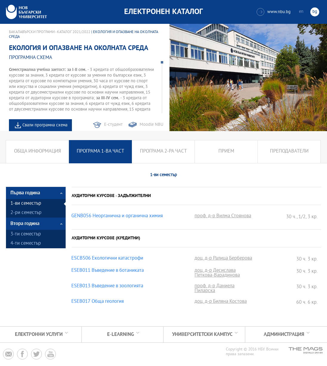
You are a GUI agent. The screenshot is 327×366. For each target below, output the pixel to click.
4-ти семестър (25, 244)
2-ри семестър (25, 213)
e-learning (120, 334)
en (301, 12)
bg (314, 12)
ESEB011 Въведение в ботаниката (107, 271)
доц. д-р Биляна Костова (221, 302)
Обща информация (37, 151)
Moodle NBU (151, 125)
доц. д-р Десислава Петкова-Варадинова (217, 273)
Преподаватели (289, 151)
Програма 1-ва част (100, 151)
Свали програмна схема (44, 125)
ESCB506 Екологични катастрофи (107, 258)
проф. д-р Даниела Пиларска (215, 289)
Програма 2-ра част (163, 151)
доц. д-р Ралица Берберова (223, 258)
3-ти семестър (25, 234)
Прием (226, 151)
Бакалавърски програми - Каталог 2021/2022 (49, 32)
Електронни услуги (39, 334)
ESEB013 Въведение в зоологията (107, 286)
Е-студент (113, 125)
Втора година (24, 224)
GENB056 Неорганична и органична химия (117, 216)
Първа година (25, 193)
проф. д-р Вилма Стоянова (223, 216)
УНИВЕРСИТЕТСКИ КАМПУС (202, 334)
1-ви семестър (25, 204)
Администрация (284, 334)
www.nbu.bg (274, 12)
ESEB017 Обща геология (97, 302)
